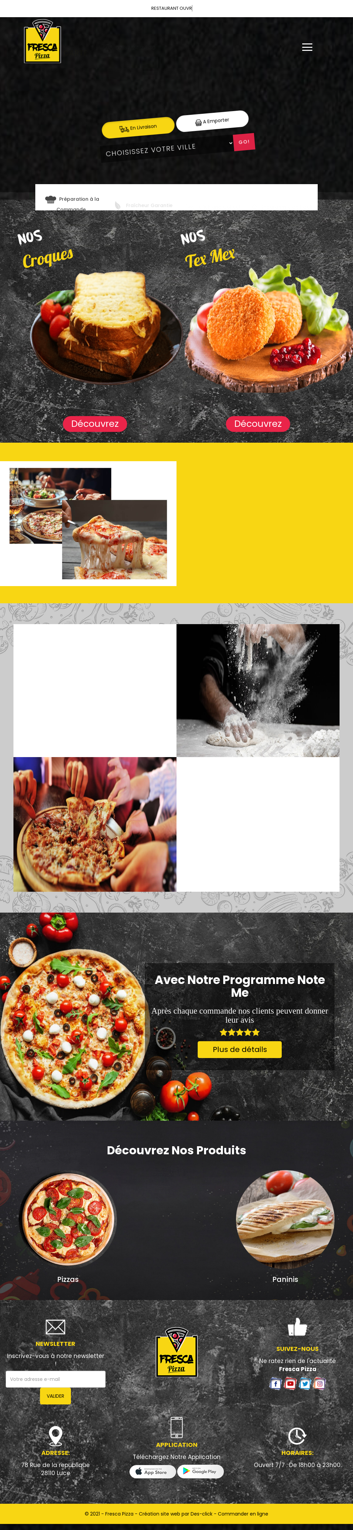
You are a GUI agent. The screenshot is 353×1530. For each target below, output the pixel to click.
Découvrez (95, 423)
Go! (244, 142)
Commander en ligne (243, 1513)
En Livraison (138, 128)
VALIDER (55, 1396)
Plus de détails (240, 1049)
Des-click (201, 1513)
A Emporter (212, 121)
